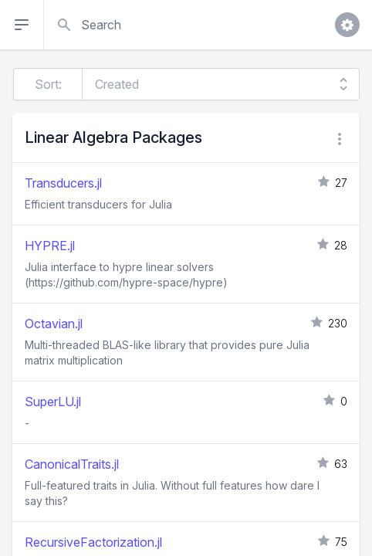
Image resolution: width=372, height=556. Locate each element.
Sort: (48, 84)
